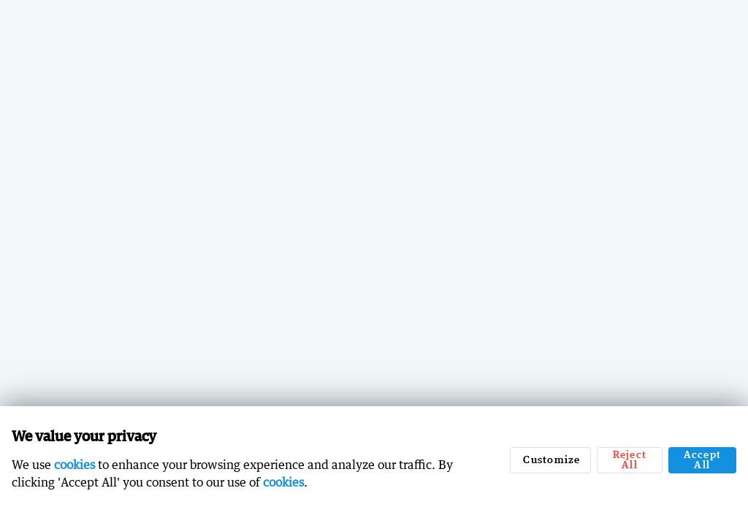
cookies (74, 464)
